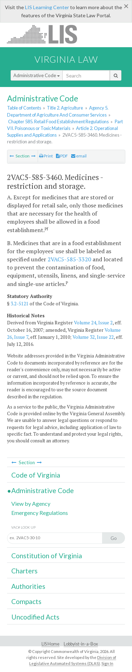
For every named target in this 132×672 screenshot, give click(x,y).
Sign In (107, 663)
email (79, 155)
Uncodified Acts (35, 617)
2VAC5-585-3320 (69, 259)
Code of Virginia (35, 475)
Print (46, 155)
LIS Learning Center (47, 7)
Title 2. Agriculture (65, 108)
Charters (24, 571)
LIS (46, 34)
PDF (62, 155)
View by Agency (30, 503)
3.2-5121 (20, 303)
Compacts (26, 601)
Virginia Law (66, 59)
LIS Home (50, 644)
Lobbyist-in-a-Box (81, 644)
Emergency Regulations (39, 512)
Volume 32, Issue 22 (93, 337)
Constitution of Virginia (46, 556)
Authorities (28, 586)
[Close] (126, 6)
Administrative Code (36, 75)
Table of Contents (24, 108)
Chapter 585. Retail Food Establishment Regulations (58, 121)
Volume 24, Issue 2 (93, 322)
